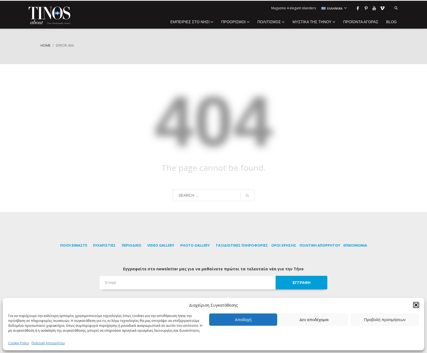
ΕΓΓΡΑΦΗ (301, 282)
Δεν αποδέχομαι (313, 319)
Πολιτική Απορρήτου (48, 343)
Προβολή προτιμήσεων (385, 319)
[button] (416, 305)
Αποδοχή (243, 319)
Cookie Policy (18, 343)
